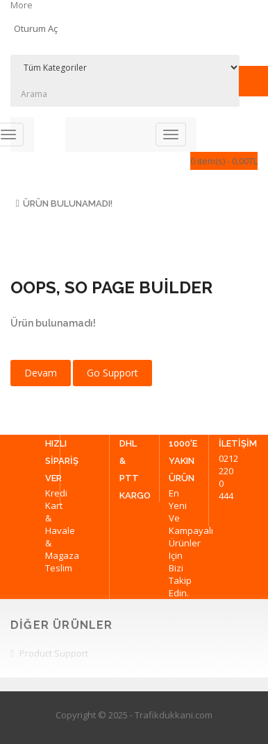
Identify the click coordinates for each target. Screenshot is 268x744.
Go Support (112, 372)
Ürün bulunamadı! (67, 203)
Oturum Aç (36, 28)
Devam (40, 372)
